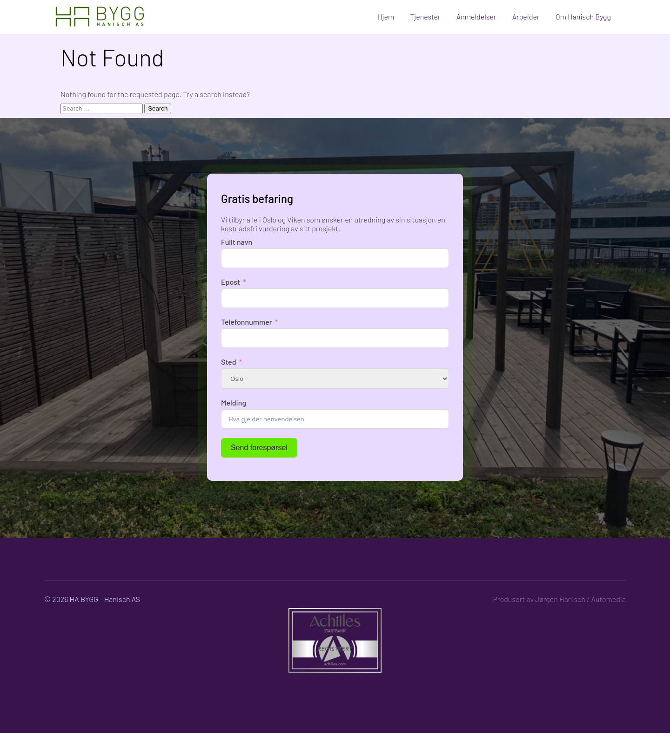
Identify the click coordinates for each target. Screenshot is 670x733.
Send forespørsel (259, 448)
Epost (230, 281)
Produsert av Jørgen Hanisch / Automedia (559, 599)
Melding (233, 402)
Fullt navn (236, 241)
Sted (228, 361)
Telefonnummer (246, 321)
